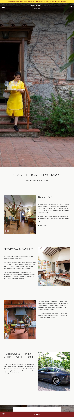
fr (70, 6)
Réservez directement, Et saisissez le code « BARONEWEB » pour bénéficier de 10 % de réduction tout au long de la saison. (37, 1)
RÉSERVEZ (37, 414)
